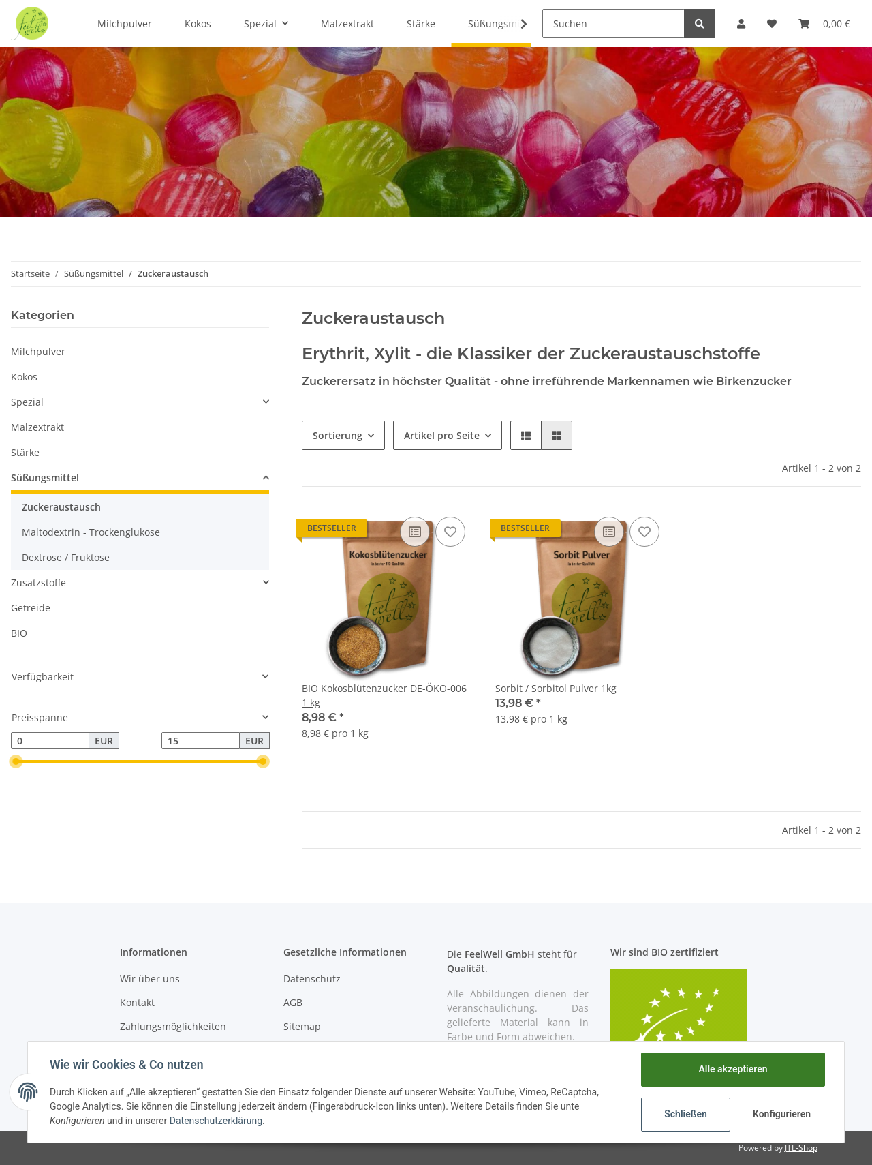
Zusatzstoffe (38, 582)
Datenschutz (312, 978)
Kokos (24, 376)
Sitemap (302, 1026)
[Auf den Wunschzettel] (450, 532)
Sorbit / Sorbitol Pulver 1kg (556, 688)
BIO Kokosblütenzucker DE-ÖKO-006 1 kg (384, 695)
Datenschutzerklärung (216, 1120)
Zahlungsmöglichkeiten (173, 1026)
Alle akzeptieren (732, 1068)
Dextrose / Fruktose (66, 557)
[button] (741, 23)
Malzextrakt (37, 427)
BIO (19, 632)
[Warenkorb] (824, 23)
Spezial (27, 401)
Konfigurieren (782, 1113)
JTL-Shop (801, 1147)
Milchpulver (38, 351)
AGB (292, 1002)
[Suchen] (613, 23)
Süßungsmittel (45, 477)
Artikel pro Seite (442, 435)
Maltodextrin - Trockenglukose (91, 532)
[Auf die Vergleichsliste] (415, 532)
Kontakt (137, 1002)
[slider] (16, 761)
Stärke (25, 452)
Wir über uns (150, 978)
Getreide (30, 607)
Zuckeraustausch (61, 506)
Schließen (685, 1113)
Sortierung (337, 435)
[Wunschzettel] (772, 23)
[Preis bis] (200, 741)
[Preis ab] (50, 741)
